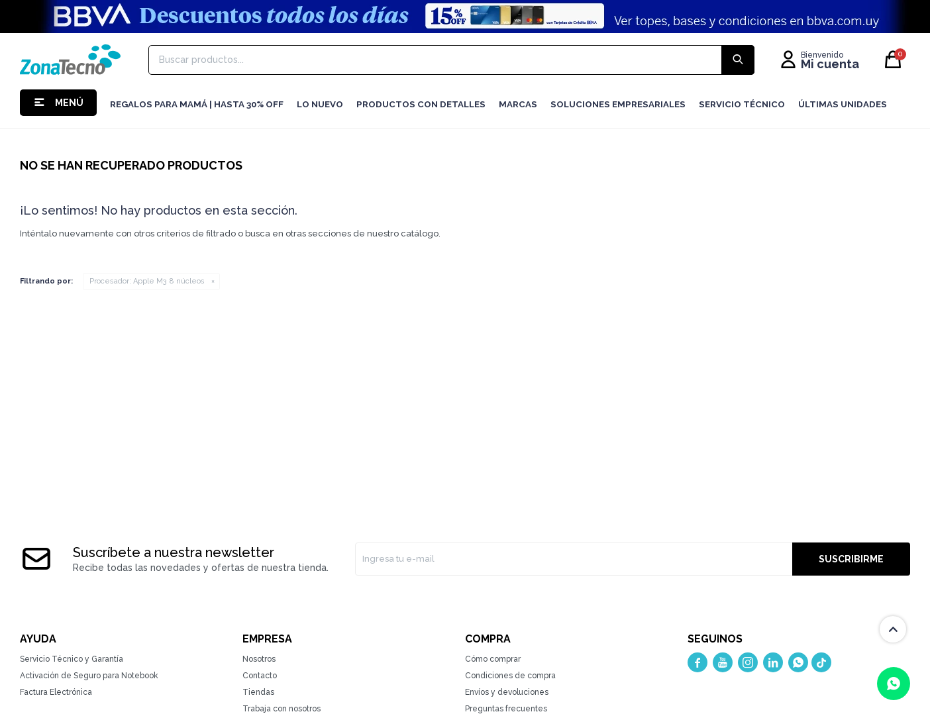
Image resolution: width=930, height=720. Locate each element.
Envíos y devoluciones (506, 692)
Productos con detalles (421, 104)
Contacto (259, 675)
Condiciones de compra (510, 675)
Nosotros (259, 659)
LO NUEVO (320, 104)
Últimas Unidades (842, 104)
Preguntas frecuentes (506, 708)
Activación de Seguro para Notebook (89, 675)
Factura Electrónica (56, 692)
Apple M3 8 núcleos (147, 281)
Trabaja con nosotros (281, 708)
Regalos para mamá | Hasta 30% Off (197, 104)
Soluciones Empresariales (618, 104)
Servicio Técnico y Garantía (71, 659)
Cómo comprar (493, 659)
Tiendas (258, 692)
